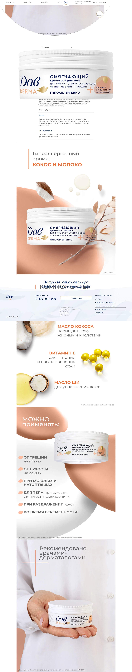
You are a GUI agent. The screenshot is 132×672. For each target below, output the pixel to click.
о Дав (59, 2)
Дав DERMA (44, 2)
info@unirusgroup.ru (64, 315)
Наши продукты (10, 2)
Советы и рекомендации (99, 2)
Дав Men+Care (28, 2)
